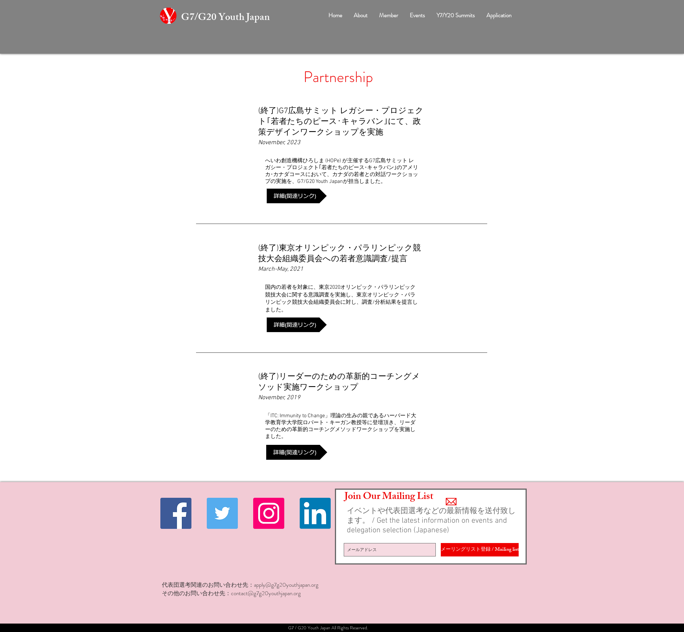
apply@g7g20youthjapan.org (286, 585)
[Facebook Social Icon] (175, 513)
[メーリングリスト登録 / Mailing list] (480, 549)
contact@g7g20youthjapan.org (266, 593)
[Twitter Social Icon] (222, 513)
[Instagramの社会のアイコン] (268, 513)
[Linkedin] (315, 513)
